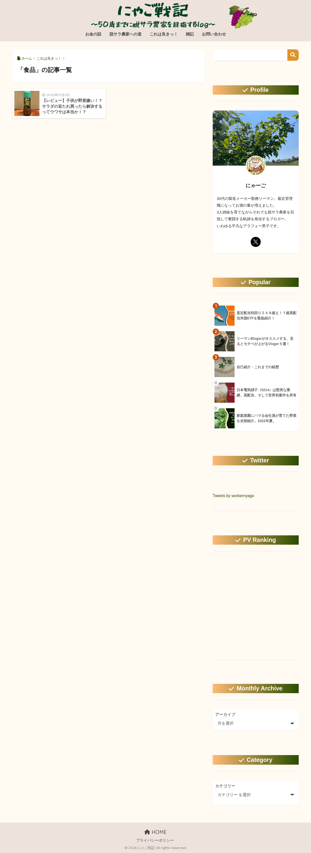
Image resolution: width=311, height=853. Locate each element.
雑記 (190, 34)
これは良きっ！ (164, 34)
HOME (155, 832)
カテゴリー (225, 786)
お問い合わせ (214, 34)
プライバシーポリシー (155, 840)
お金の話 (93, 34)
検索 (293, 55)
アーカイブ (225, 714)
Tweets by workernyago (233, 496)
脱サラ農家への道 (125, 34)
